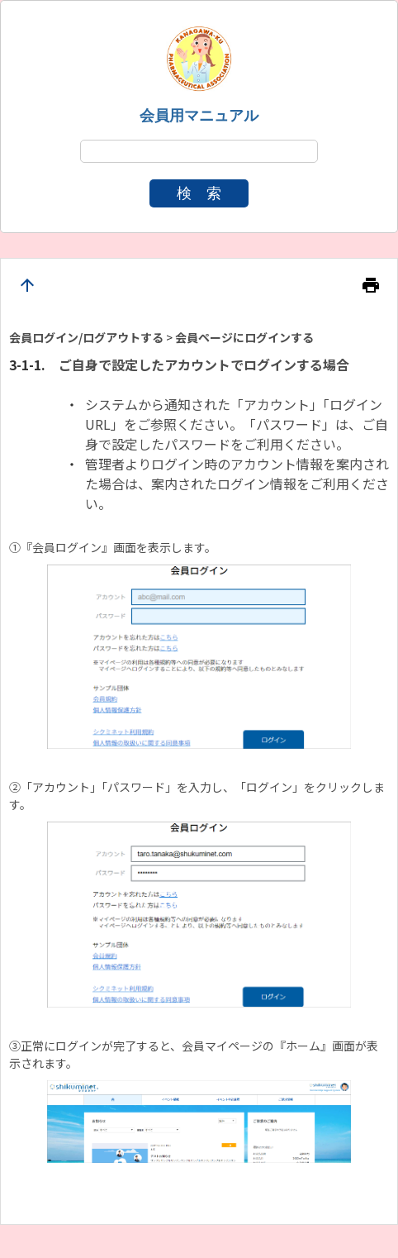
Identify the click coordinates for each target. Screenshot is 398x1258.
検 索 (199, 193)
